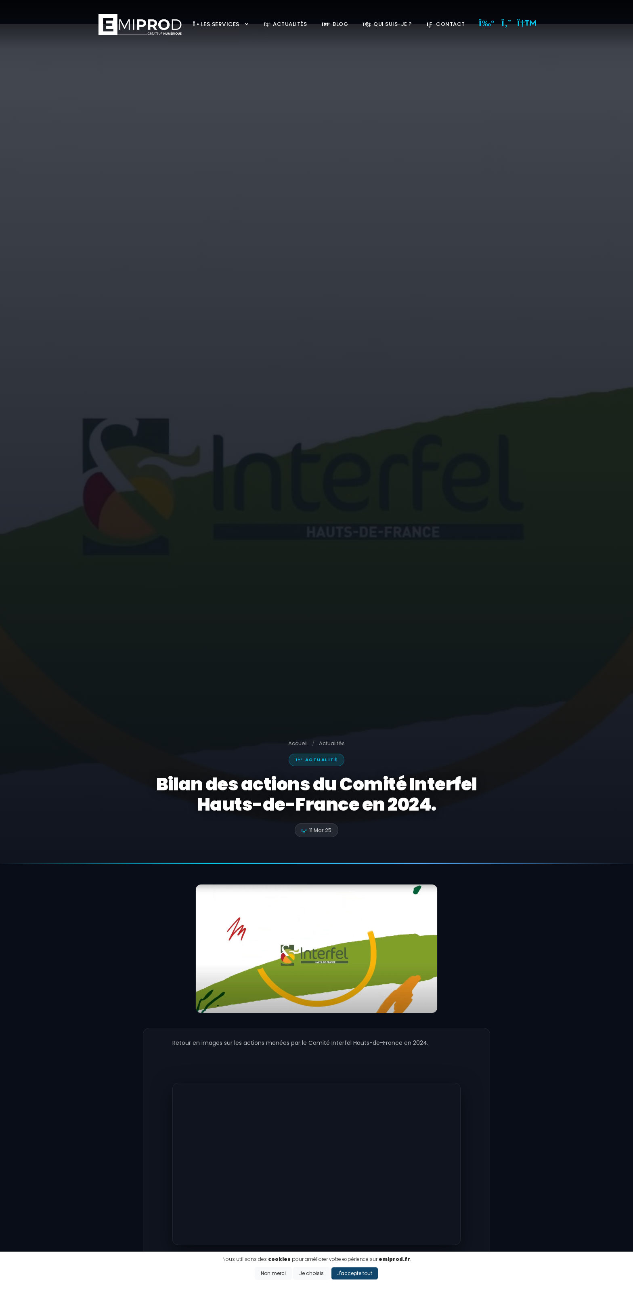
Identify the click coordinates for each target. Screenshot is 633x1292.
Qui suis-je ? (387, 24)
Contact (446, 24)
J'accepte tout (354, 1273)
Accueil (298, 743)
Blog (334, 24)
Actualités (285, 24)
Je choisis (311, 1273)
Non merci (273, 1273)
